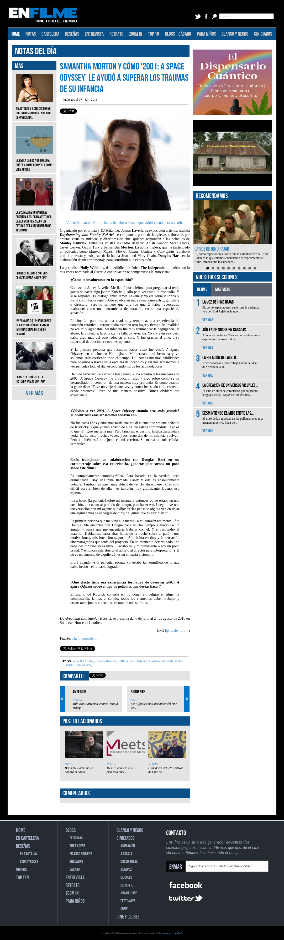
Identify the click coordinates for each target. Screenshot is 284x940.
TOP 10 (153, 34)
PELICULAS (76, 838)
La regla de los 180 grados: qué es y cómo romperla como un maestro (34, 161)
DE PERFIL (126, 885)
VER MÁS (34, 393)
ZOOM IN (135, 34)
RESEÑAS (72, 34)
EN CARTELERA (27, 838)
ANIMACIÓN (127, 846)
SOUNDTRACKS (29, 861)
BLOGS (170, 34)
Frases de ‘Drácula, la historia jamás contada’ (34, 375)
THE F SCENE (77, 846)
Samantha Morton (83, 661)
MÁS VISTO (222, 289)
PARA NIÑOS (206, 34)
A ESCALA (126, 853)
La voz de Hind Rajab (211, 249)
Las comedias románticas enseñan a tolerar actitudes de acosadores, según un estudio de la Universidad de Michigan (34, 217)
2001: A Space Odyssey (132, 661)
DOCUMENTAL (129, 861)
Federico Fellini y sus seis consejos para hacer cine (34, 271)
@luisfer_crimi (177, 631)
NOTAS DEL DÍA (36, 51)
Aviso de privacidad (170, 932)
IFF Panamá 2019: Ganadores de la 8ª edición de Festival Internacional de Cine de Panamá (34, 323)
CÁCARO (184, 34)
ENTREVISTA (94, 34)
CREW (124, 908)
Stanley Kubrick (105, 661)
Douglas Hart (82, 665)
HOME (15, 34)
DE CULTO (126, 877)
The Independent (84, 638)
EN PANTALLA (28, 853)
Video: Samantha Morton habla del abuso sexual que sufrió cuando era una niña (124, 223)
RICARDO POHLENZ (81, 853)
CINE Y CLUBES (128, 917)
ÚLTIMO (202, 289)
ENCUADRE (76, 861)
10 (255, 268)
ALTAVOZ (126, 869)
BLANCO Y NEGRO (235, 34)
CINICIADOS (263, 34)
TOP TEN (22, 877)
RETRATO (116, 34)
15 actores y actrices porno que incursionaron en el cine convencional (34, 109)
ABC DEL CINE (128, 893)
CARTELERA (50, 34)
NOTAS (30, 34)
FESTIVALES (127, 901)
